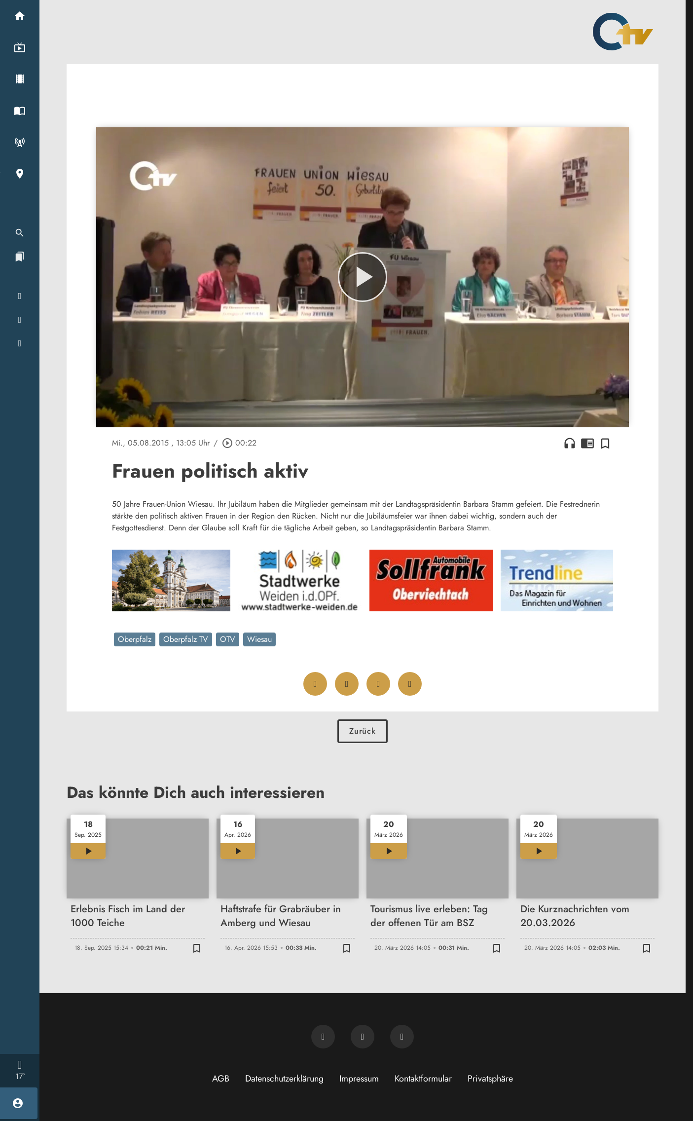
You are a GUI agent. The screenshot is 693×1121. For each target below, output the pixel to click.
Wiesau (259, 639)
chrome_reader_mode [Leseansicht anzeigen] (587, 443)
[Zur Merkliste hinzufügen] (605, 443)
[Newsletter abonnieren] (323, 1036)
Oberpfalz (134, 639)
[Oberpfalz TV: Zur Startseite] (623, 31)
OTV (227, 639)
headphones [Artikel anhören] (570, 443)
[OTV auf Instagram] (402, 1036)
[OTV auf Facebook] (362, 1036)
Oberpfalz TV (185, 639)
